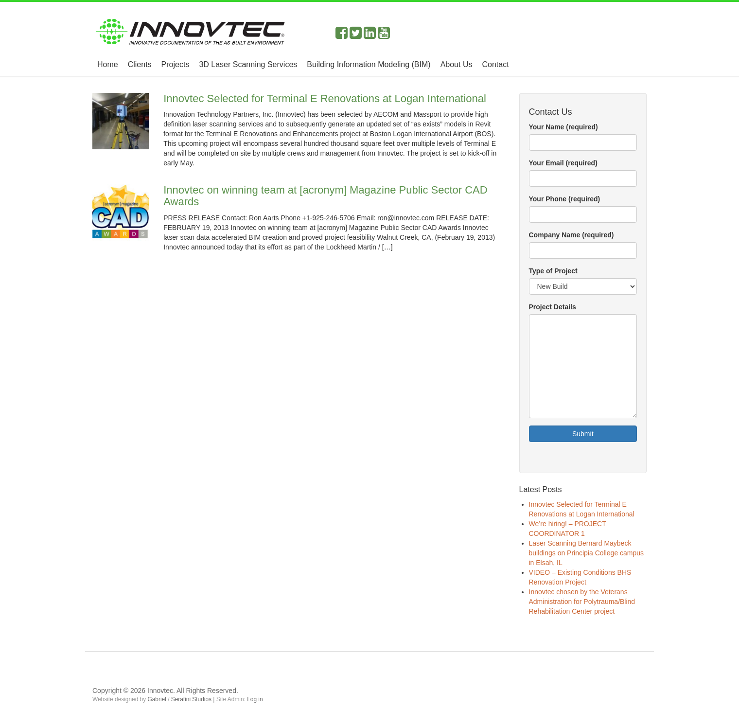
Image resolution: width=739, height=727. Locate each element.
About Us (456, 64)
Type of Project (553, 271)
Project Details (552, 307)
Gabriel (156, 699)
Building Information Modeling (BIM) (368, 64)
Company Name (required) (571, 235)
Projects (175, 64)
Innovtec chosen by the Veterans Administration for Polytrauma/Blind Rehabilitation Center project (582, 601)
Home (107, 64)
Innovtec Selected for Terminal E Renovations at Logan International (324, 98)
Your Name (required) (563, 127)
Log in (255, 699)
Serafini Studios (191, 699)
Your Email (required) (563, 163)
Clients (140, 64)
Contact (495, 64)
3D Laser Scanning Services (248, 64)
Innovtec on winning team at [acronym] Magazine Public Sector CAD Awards (325, 196)
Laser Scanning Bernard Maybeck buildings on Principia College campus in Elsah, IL (586, 553)
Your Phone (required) (564, 199)
